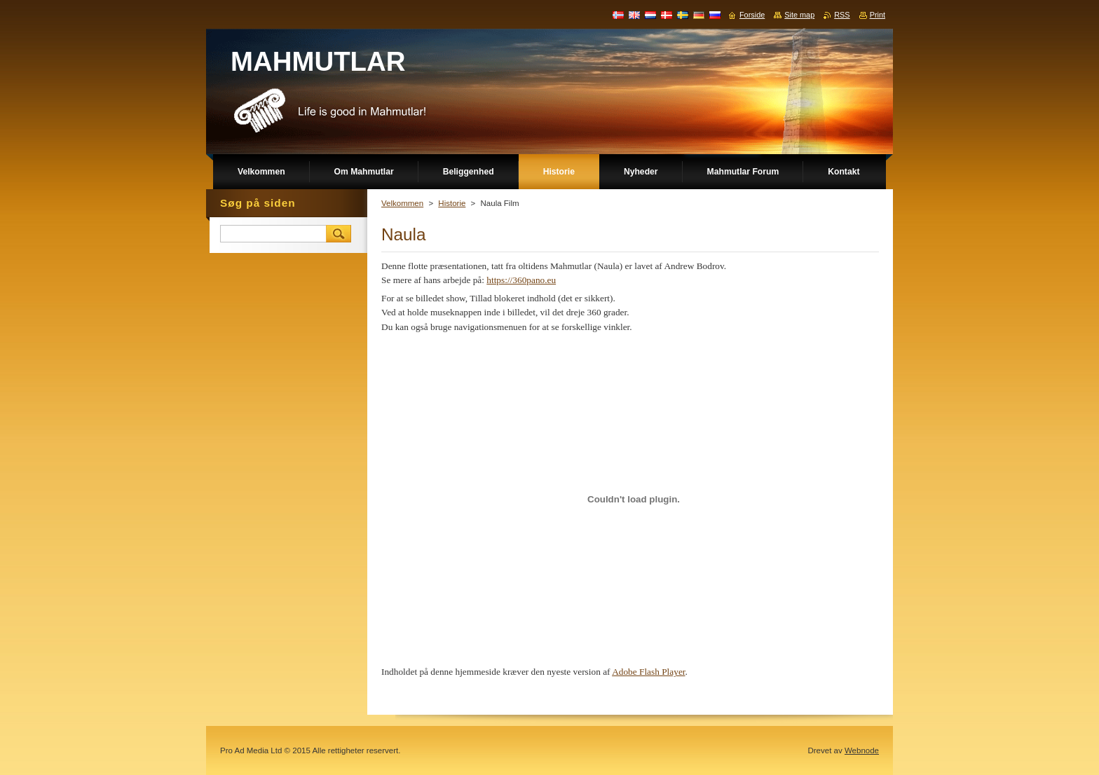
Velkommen (402, 203)
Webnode (862, 750)
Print (877, 15)
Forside (752, 15)
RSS (841, 15)
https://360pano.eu (521, 280)
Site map (799, 15)
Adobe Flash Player (648, 671)
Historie (451, 203)
